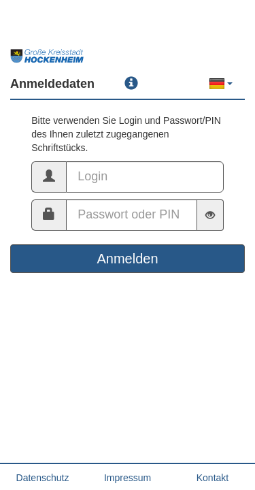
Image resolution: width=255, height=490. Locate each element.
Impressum (127, 477)
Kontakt (212, 477)
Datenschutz (42, 477)
